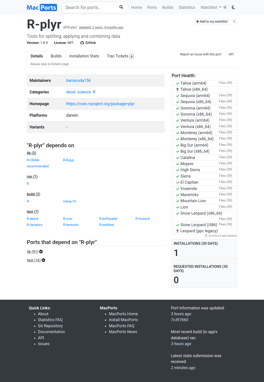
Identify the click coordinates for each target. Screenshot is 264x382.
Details (37, 56)
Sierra (183, 176)
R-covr (67, 219)
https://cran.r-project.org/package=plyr (100, 104)
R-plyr (44, 24)
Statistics (186, 7)
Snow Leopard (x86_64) (199, 213)
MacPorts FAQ (121, 326)
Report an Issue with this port (200, 54)
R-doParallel (108, 219)
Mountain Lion (191, 201)
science (84, 92)
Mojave (184, 163)
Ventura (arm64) (192, 120)
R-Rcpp (68, 160)
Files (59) (225, 83)
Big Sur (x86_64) (192, 151)
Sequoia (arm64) (193, 95)
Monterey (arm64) (194, 132)
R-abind (32, 219)
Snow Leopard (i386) (196, 225)
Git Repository (50, 326)
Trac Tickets (120, 56)
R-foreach (142, 219)
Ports (152, 7)
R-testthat (106, 225)
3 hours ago (181, 344)
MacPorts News (123, 332)
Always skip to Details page (50, 64)
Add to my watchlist (212, 21)
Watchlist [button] (209, 7)
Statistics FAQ (50, 320)
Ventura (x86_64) (193, 126)
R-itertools (70, 225)
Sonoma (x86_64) (194, 114)
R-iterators (35, 225)
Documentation (51, 332)
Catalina (185, 157)
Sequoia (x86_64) (193, 102)
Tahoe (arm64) (191, 83)
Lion (182, 207)
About (43, 314)
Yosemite (186, 188)
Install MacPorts (123, 320)
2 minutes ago (183, 367)
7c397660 (179, 320)
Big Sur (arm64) (192, 145)
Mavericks (187, 194)
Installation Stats (84, 56)
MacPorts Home (123, 314)
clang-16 (69, 201)
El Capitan (187, 182)
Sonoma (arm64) (193, 108)
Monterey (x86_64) (195, 139)
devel (71, 92)
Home (136, 7)
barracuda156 (78, 80)
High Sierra (188, 170)
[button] (36, 251)
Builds (167, 7)
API (231, 54)
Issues (44, 344)
